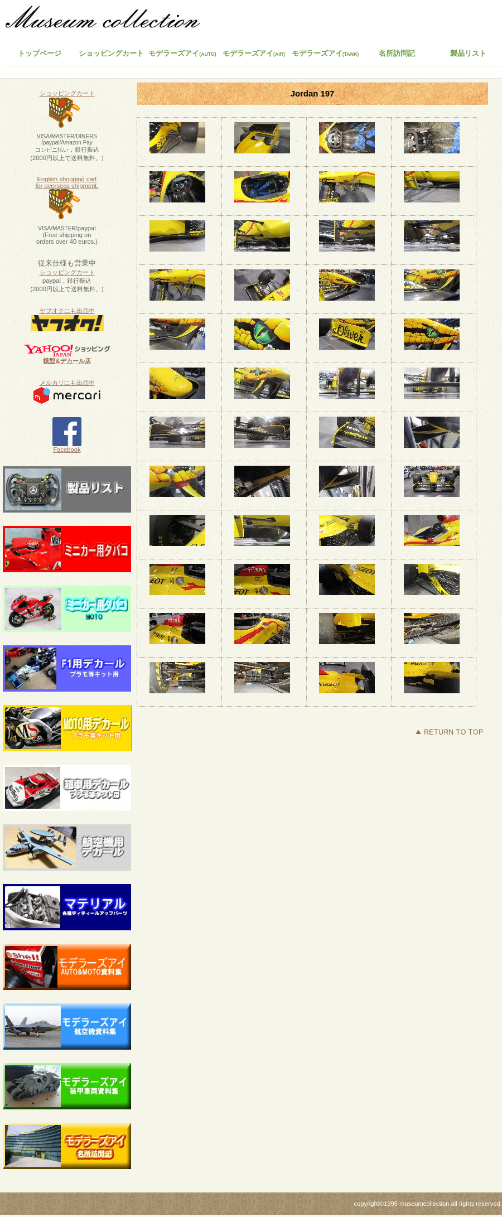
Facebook (66, 447)
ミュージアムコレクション (109, 19)
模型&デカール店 (66, 361)
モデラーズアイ (325, 53)
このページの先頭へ (449, 731)
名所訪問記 (397, 53)
